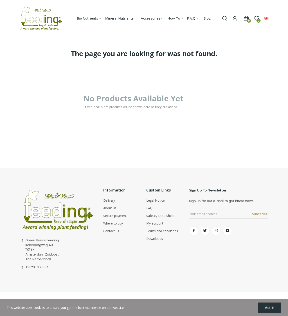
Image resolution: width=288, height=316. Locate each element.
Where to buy (113, 223)
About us (109, 208)
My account (154, 223)
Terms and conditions (162, 231)
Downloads (154, 238)
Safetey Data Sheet (160, 216)
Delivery (109, 200)
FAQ (149, 208)
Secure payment (115, 216)
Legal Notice (155, 200)
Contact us (111, 231)
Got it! (269, 307)
